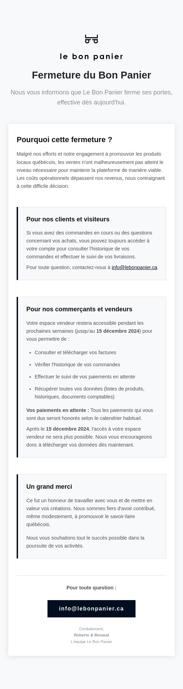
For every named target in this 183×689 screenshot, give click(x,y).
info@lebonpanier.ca (134, 267)
